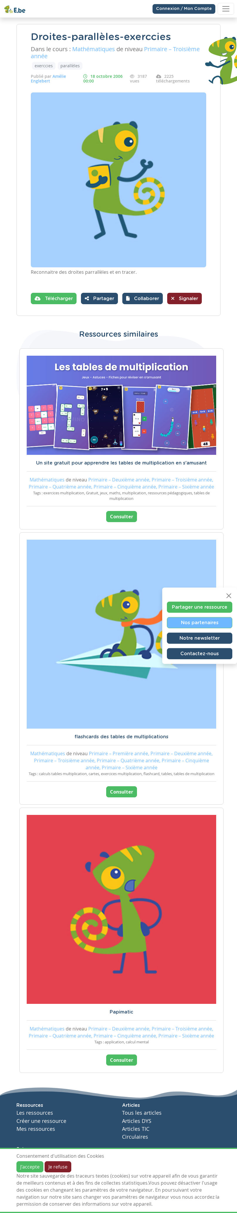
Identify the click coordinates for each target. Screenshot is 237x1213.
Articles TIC (135, 1129)
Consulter (121, 516)
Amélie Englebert (48, 78)
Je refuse (57, 1167)
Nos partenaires (200, 622)
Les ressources (34, 1112)
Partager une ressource (199, 607)
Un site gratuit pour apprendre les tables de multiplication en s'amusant (121, 463)
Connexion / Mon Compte (184, 9)
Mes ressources (35, 1129)
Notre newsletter (200, 638)
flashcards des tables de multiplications (121, 736)
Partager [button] (99, 298)
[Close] (228, 595)
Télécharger (54, 298)
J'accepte (30, 1167)
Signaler (184, 298)
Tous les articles (142, 1112)
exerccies (44, 65)
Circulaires (135, 1136)
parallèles (70, 65)
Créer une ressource (41, 1121)
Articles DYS (136, 1121)
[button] (142, 298)
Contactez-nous (199, 653)
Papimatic (121, 1012)
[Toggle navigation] (226, 9)
